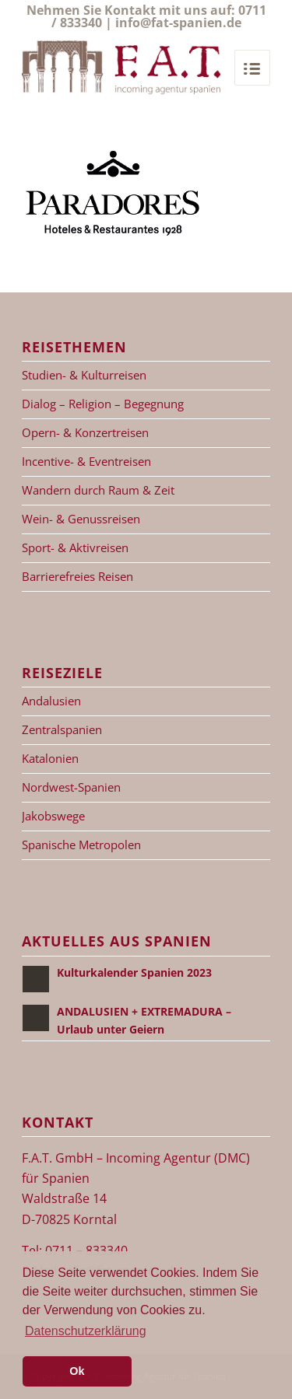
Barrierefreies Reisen (77, 576)
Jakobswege (53, 816)
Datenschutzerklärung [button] (85, 1331)
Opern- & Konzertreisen (85, 432)
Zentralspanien (62, 729)
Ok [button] (76, 1371)
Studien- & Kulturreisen (84, 375)
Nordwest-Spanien (71, 787)
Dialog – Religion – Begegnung (103, 403)
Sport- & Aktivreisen (75, 547)
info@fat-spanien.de (178, 22)
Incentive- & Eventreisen (86, 461)
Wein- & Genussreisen (81, 518)
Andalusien (51, 700)
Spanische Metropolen (81, 844)
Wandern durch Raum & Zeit (98, 490)
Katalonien (50, 758)
